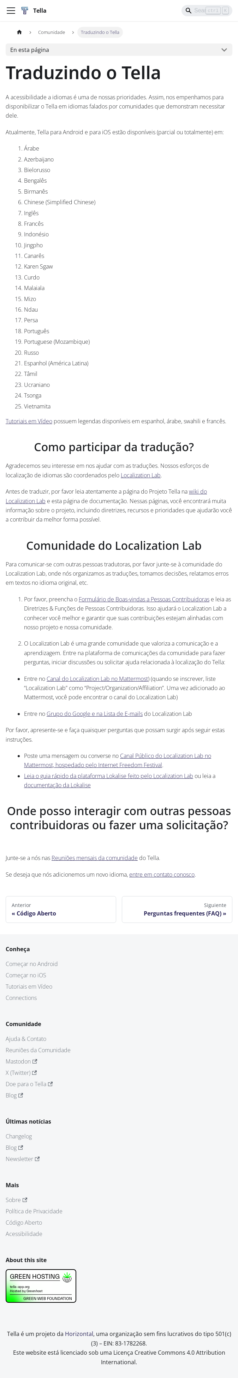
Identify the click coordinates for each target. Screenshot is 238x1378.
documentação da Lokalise (57, 785)
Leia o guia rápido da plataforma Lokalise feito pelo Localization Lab (108, 776)
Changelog (19, 1136)
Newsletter (23, 1159)
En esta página (29, 50)
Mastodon (21, 1061)
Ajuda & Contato (26, 1039)
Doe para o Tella (29, 1084)
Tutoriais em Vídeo (29, 421)
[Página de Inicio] (19, 32)
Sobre (16, 1200)
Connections (21, 998)
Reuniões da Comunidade (38, 1050)
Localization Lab (141, 475)
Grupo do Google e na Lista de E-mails (95, 714)
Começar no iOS (26, 975)
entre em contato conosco (162, 874)
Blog (14, 1095)
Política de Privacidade (34, 1211)
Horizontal (79, 1334)
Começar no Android (32, 964)
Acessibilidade (24, 1234)
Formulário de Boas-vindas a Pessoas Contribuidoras (144, 599)
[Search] (207, 10)
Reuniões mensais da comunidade (95, 858)
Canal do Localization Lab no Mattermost (97, 679)
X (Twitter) (21, 1073)
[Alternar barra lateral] (11, 10)
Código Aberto (24, 1222)
